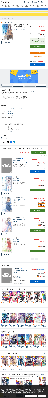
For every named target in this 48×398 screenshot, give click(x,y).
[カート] (38, 2)
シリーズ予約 (33, 64)
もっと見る (43, 150)
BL (30, 5)
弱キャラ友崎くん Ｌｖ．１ (29, 307)
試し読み (7, 44)
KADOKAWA (10, 115)
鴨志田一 (17, 31)
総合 (2, 5)
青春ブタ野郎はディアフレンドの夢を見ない (20, 202)
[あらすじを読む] (15, 100)
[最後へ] (36, 261)
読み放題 (6, 6)
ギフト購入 (33, 93)
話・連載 (9, 6)
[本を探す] (42, 2)
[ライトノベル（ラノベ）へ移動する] (22, 19)
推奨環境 (10, 133)
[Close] (46, 387)
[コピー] (17, 144)
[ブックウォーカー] (6, 2)
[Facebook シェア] (11, 144)
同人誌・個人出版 (26, 6)
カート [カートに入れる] (38, 192)
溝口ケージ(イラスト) (19, 112)
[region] (24, 391)
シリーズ (20, 87)
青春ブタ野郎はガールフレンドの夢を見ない (20, 222)
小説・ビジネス (17, 6)
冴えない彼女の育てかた (21, 307)
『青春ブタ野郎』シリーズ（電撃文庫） (16, 110)
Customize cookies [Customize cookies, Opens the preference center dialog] (5, 395)
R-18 (42, 5)
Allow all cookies (42, 395)
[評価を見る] (17, 33)
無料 (45, 5)
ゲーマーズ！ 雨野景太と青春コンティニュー (13, 307)
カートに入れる (38, 49)
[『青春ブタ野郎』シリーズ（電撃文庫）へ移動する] (32, 19)
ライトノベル (10, 117)
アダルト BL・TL (37, 6)
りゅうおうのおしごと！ (5, 307)
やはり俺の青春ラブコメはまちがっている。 (37, 307)
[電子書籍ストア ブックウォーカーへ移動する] (6, 19)
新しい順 (44, 158)
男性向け (4, 140)
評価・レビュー (41, 87)
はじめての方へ (38, 58)
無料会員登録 (37, 55)
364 (9, 123)
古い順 (40, 158)
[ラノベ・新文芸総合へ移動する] (15, 19)
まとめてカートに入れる (39, 154)
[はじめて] (32, 2)
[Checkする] (12, 42)
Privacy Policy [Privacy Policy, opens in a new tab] (37, 392)
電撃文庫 (9, 114)
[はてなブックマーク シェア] (13, 144)
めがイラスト (9, 140)
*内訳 (44, 38)
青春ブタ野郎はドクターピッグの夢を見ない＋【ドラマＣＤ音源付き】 (20, 164)
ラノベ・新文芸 (21, 6)
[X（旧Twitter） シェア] (7, 144)
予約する (37, 174)
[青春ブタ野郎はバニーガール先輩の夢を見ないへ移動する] (8, 20)
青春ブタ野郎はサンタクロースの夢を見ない (20, 243)
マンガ (13, 5)
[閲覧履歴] (35, 2)
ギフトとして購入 (38, 96)
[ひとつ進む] (32, 261)
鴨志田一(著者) (11, 112)
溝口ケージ (25, 31)
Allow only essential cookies (31, 395)
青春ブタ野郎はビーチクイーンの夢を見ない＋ (20, 182)
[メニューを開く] (46, 2)
